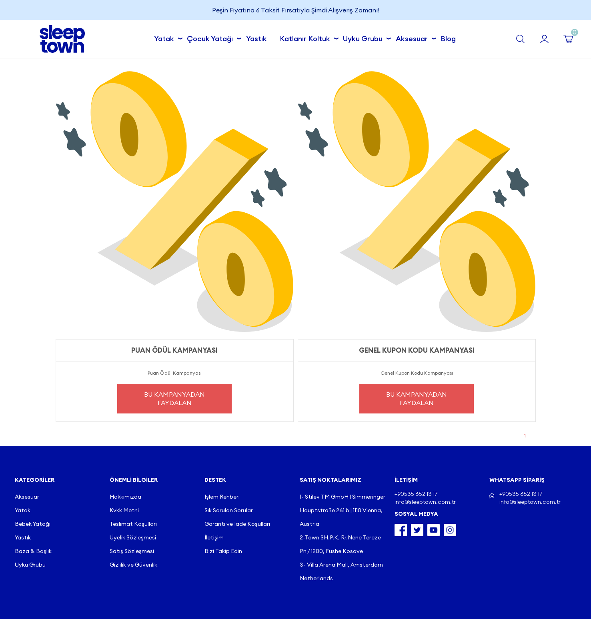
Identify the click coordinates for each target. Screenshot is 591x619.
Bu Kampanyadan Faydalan (174, 398)
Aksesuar (414, 37)
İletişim (214, 537)
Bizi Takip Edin (223, 551)
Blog (448, 38)
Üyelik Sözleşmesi (133, 537)
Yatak (166, 37)
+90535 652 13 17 (520, 493)
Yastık (256, 38)
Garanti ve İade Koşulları (237, 523)
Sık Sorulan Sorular (228, 510)
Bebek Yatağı (32, 523)
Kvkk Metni (124, 510)
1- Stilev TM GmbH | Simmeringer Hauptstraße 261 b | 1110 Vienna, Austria (342, 510)
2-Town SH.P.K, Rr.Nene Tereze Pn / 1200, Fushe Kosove (340, 544)
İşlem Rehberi (222, 496)
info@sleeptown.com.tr (530, 501)
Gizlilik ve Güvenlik (133, 564)
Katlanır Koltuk (307, 37)
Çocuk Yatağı (212, 37)
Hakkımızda (125, 496)
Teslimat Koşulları (133, 523)
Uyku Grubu (365, 37)
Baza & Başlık (33, 551)
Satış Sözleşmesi (132, 551)
